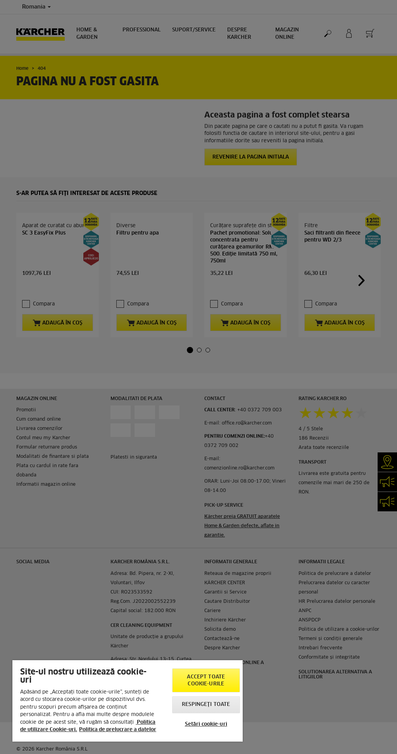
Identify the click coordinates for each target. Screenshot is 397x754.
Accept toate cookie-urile (206, 681)
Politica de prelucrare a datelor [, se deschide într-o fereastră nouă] (117, 729)
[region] (127, 701)
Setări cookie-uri (206, 724)
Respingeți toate (206, 704)
